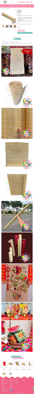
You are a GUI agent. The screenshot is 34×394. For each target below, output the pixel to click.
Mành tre (17, 367)
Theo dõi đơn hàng (23, 2)
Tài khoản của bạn (28, 2)
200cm (18, 25)
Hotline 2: (28, 33)
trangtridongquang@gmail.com (5, 388)
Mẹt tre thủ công (10, 367)
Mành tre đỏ (4, 367)
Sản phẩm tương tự (17, 357)
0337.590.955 (3, 386)
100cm (18, 28)
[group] (9, 17)
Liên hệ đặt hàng (21, 30)
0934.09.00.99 (5, 385)
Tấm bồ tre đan (29, 367)
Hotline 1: (21, 33)
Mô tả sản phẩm (18, 38)
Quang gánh (23, 367)
